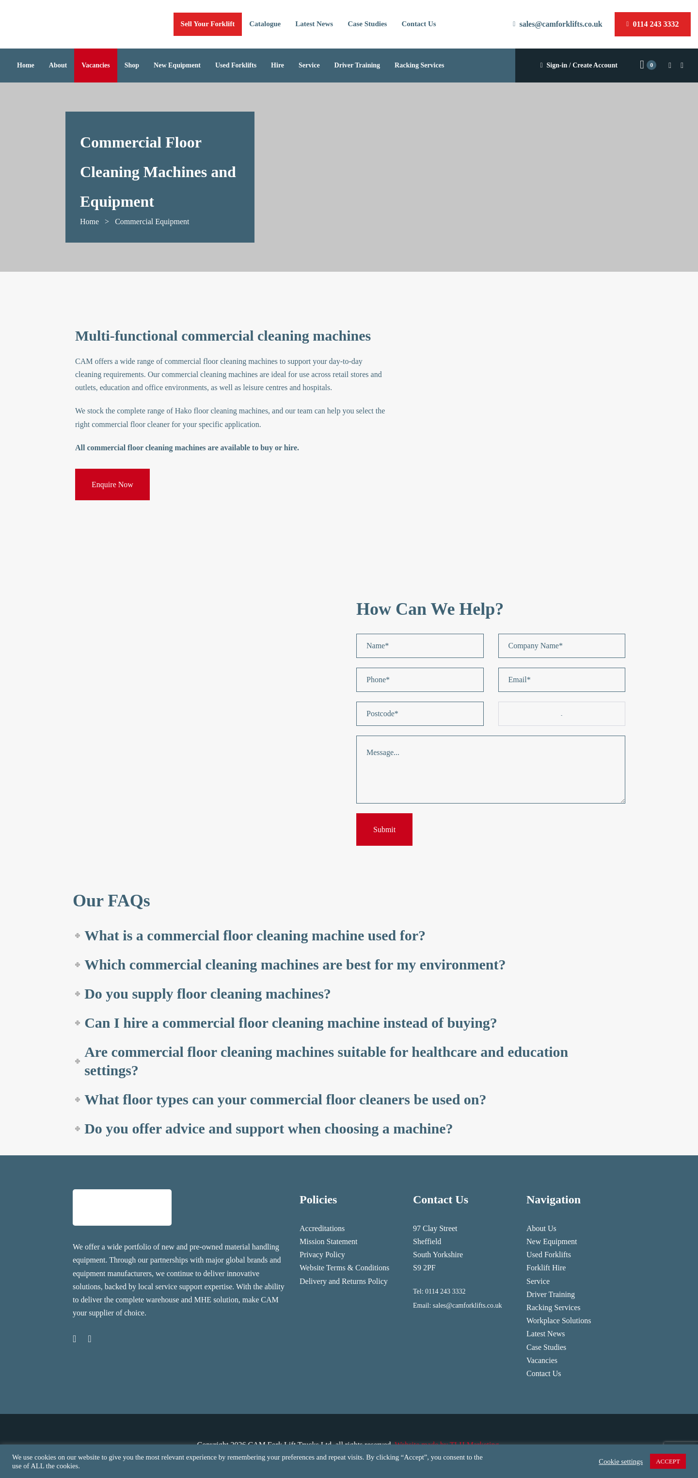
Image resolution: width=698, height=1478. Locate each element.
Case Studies (546, 1347)
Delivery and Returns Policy (344, 1281)
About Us (541, 1228)
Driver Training (550, 1294)
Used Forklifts (548, 1254)
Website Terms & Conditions (344, 1268)
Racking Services (553, 1307)
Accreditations (322, 1228)
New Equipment (551, 1241)
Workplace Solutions (558, 1320)
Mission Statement (329, 1241)
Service (538, 1281)
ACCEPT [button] (668, 1461)
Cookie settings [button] (621, 1461)
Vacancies (541, 1360)
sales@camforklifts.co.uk (467, 1305)
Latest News (545, 1334)
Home (89, 221)
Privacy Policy (322, 1254)
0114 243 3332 (445, 1291)
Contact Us (543, 1373)
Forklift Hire (546, 1268)
